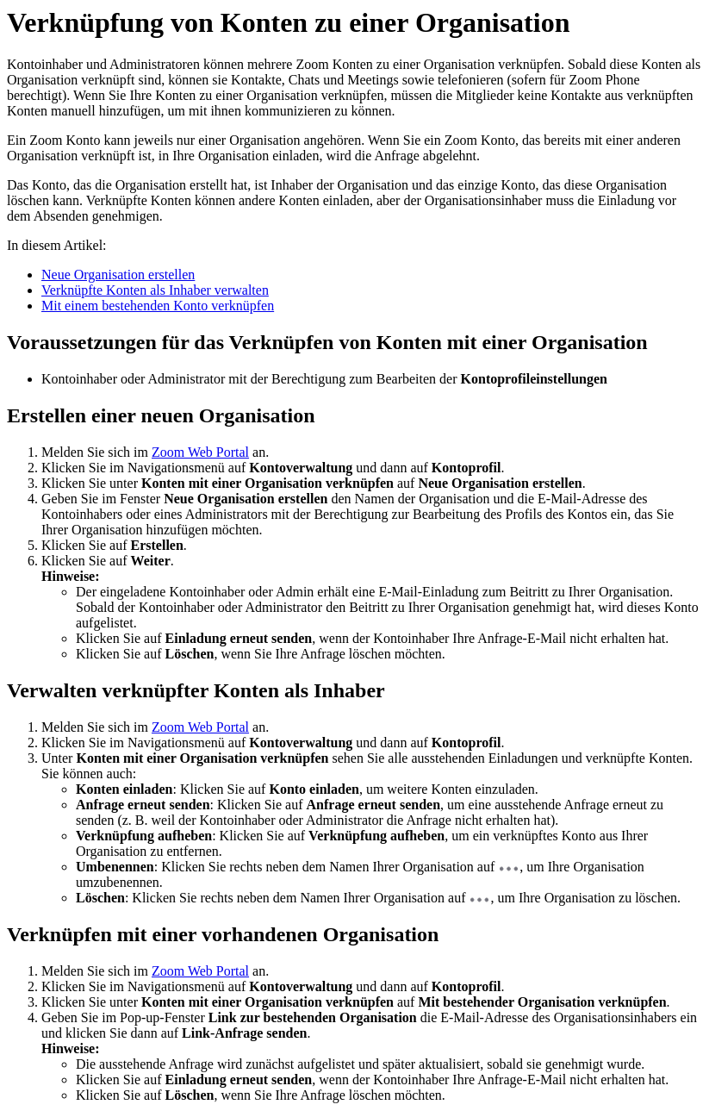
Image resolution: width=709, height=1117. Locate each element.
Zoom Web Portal (200, 452)
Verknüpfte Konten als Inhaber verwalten (155, 290)
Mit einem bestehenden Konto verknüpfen (157, 305)
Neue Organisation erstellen (118, 274)
